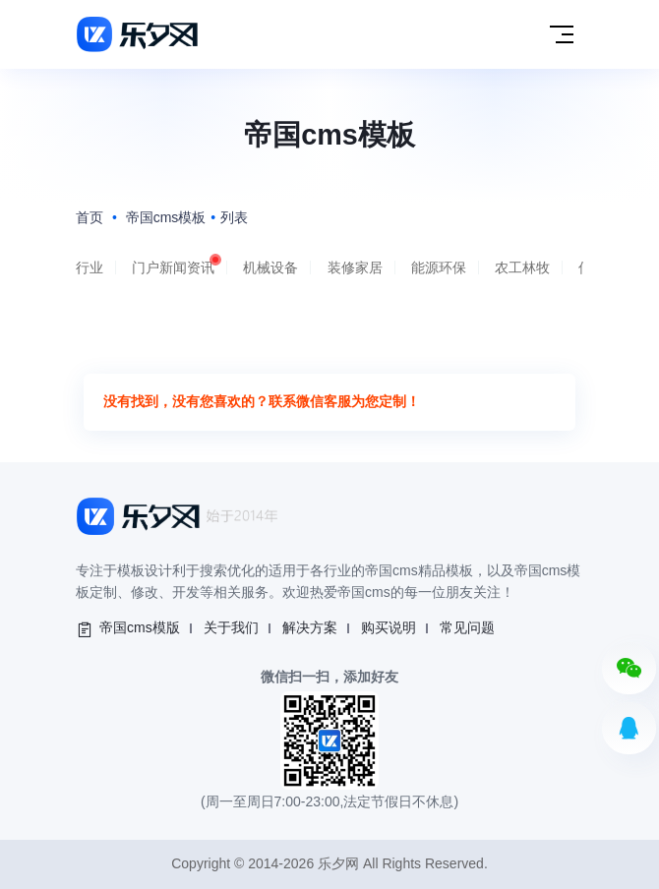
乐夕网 (338, 863)
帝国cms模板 (166, 217)
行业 (89, 267)
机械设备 (270, 267)
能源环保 (438, 267)
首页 (89, 217)
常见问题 (467, 627)
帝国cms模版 (139, 627)
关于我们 (231, 627)
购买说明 (388, 627)
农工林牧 (522, 267)
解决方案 (309, 627)
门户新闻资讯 (173, 267)
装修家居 (355, 267)
